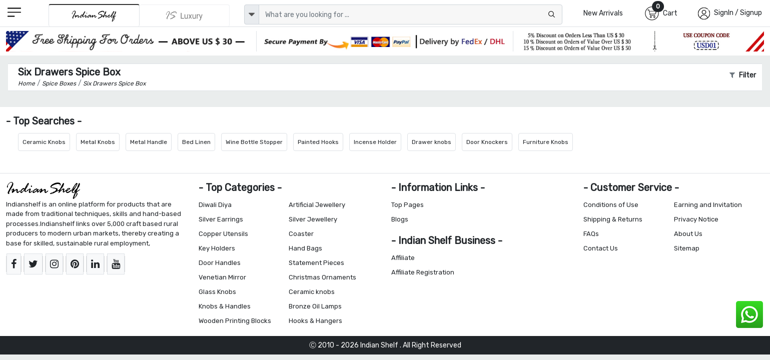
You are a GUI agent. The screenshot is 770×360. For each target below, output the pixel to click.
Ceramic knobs (312, 292)
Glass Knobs (217, 292)
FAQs (591, 234)
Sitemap (686, 248)
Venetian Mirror (222, 277)
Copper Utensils (223, 234)
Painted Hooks (318, 142)
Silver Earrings (221, 219)
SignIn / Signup (738, 12)
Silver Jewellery (313, 219)
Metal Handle (148, 142)
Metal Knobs (98, 142)
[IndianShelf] (94, 15)
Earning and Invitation (708, 204)
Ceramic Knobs (44, 142)
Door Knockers (487, 142)
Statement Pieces (316, 262)
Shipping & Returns (612, 219)
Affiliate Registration (422, 272)
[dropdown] (251, 14)
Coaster (301, 234)
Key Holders (217, 248)
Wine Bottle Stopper (254, 142)
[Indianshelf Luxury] (185, 15)
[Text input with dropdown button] (410, 14)
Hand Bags (305, 248)
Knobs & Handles (225, 306)
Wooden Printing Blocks (235, 320)
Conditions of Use (610, 204)
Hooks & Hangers (315, 320)
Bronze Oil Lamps (315, 306)
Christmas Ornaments (322, 277)
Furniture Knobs (545, 142)
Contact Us (600, 248)
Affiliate (403, 258)
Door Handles (220, 262)
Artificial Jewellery (317, 204)
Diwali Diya (215, 204)
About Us (688, 234)
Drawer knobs (431, 142)
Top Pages (407, 204)
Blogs (399, 219)
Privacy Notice (696, 219)
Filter (742, 75)
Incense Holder (375, 142)
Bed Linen (196, 142)
